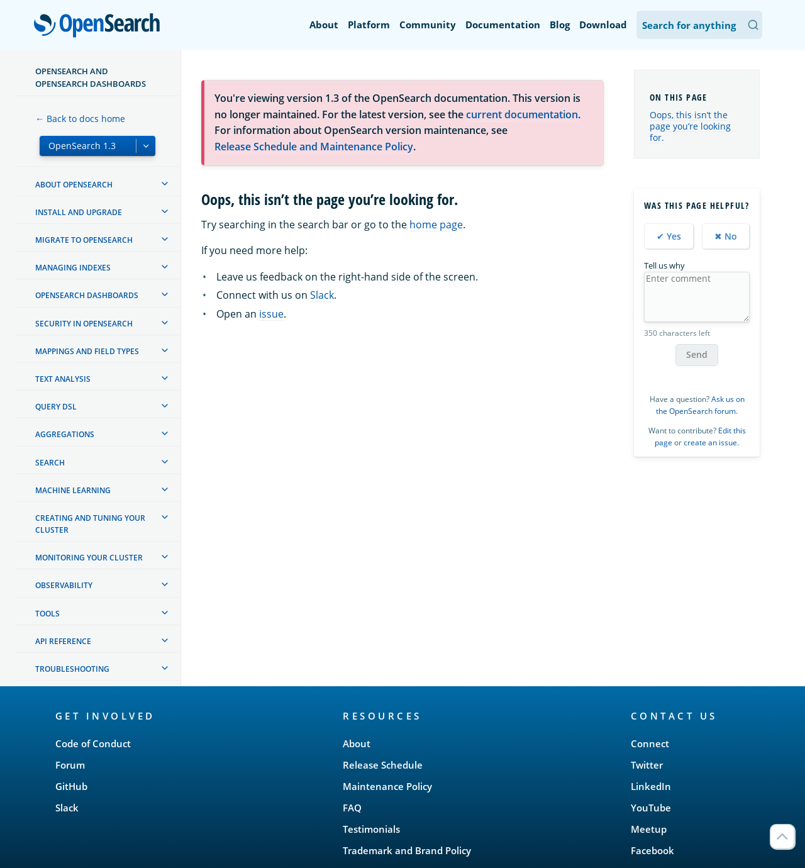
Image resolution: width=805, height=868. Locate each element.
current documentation (522, 114)
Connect (650, 743)
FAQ (352, 807)
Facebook (652, 850)
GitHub (71, 786)
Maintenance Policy (387, 786)
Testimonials (371, 829)
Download (603, 24)
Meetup (649, 829)
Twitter (647, 765)
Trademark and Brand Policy (407, 850)
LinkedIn (651, 786)
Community (427, 24)
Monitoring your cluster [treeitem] (89, 557)
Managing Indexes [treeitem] (73, 267)
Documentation (502, 24)
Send (697, 354)
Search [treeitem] (50, 462)
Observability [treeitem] (63, 585)
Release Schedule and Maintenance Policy (313, 146)
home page (436, 224)
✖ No (725, 236)
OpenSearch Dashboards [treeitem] (86, 295)
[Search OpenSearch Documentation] (699, 25)
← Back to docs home (80, 119)
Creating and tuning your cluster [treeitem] (90, 524)
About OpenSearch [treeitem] (74, 184)
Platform (369, 24)
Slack (322, 295)
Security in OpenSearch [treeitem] (84, 323)
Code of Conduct (93, 743)
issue (271, 314)
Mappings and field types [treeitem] (87, 351)
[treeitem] (165, 184)
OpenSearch (100, 26)
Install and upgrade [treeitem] (78, 212)
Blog (560, 24)
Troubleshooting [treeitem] (72, 669)
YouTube (651, 807)
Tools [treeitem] (47, 613)
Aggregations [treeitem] (64, 434)
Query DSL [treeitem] (56, 406)
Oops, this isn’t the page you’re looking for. (690, 126)
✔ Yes (669, 236)
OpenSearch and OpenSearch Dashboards (90, 77)
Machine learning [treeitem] (73, 490)
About (323, 24)
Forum (70, 765)
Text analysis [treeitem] (63, 379)
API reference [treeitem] (63, 641)
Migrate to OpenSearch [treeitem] (84, 240)
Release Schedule (383, 765)
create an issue (710, 442)
